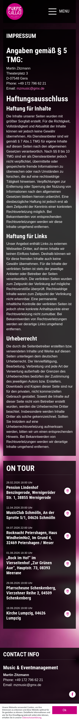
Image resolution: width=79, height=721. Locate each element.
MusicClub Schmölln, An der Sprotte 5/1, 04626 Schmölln (30, 515)
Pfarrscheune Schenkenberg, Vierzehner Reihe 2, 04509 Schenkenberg (31, 592)
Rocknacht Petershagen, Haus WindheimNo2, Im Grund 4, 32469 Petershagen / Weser (31, 537)
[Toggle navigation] (58, 11)
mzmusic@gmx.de (30, 88)
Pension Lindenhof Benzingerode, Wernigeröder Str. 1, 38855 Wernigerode (30, 492)
